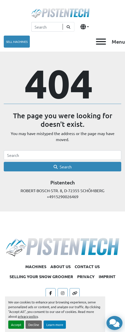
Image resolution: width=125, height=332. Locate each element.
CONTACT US (87, 266)
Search (63, 166)
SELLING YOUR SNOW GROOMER (41, 276)
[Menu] (101, 42)
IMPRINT (107, 276)
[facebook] (51, 293)
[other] (75, 293)
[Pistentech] (62, 246)
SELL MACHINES (17, 42)
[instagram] (63, 293)
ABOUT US (60, 266)
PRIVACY (86, 276)
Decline (33, 324)
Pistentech (62, 182)
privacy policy (28, 316)
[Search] (47, 27)
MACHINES (35, 266)
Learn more (54, 324)
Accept (16, 324)
